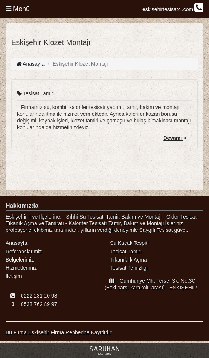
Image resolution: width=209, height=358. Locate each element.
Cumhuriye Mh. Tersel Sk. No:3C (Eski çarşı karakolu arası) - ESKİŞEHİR (150, 284)
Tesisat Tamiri (35, 93)
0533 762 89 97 (31, 304)
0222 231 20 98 (31, 296)
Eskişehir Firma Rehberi (56, 332)
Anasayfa (31, 64)
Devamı (174, 138)
